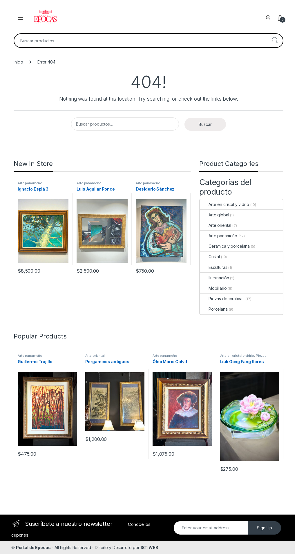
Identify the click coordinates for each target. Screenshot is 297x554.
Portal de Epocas (33, 547)
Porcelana (214, 309)
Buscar (275, 40)
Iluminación (214, 277)
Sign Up (264, 527)
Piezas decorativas (222, 298)
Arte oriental (215, 225)
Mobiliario (213, 288)
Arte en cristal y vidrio (224, 204)
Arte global (214, 214)
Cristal (210, 256)
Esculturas (213, 267)
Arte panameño (30, 183)
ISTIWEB (149, 547)
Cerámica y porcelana (225, 246)
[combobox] (140, 40)
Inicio (18, 61)
